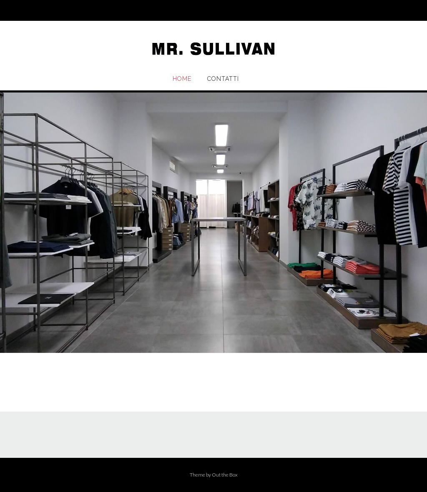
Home (182, 78)
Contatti (223, 78)
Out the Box (225, 475)
